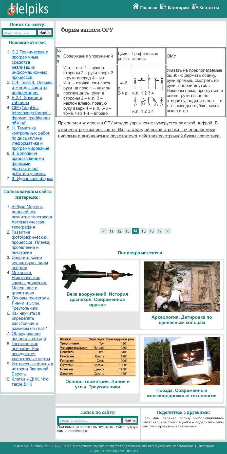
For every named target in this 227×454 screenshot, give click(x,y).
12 (119, 231)
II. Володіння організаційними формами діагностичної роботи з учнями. (29, 163)
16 (151, 231)
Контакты (209, 7)
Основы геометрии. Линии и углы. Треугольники (31, 303)
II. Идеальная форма (32, 178)
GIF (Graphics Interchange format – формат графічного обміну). (31, 115)
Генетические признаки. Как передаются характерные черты (31, 351)
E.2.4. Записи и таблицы (27, 100)
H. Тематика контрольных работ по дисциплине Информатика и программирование (31, 138)
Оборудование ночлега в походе (29, 336)
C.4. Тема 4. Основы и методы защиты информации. (32, 87)
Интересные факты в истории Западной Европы (32, 369)
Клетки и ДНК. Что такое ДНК (30, 382)
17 (160, 231)
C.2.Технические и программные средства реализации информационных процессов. (30, 65)
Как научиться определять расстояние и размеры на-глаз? (29, 321)
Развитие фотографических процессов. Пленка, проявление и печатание (31, 242)
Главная (148, 7)
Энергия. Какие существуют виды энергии (30, 262)
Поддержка (206, 446)
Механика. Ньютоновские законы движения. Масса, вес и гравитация (29, 282)
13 (127, 231)
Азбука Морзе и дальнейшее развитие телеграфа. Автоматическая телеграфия (32, 217)
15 (143, 231)
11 (111, 231)
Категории (178, 7)
